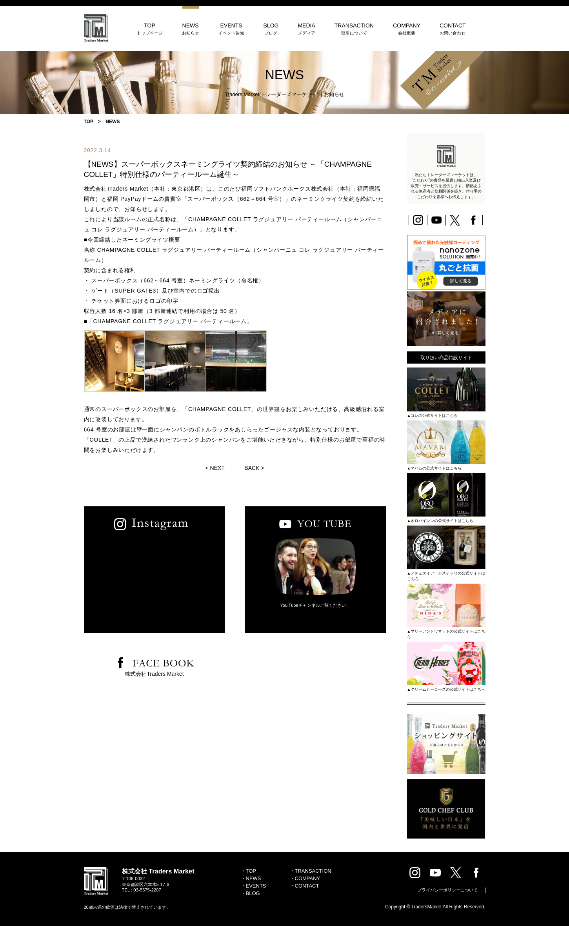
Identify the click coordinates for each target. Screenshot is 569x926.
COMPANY (406, 28)
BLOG (271, 28)
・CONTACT (304, 886)
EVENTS (231, 28)
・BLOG (250, 893)
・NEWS (251, 878)
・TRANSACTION (310, 871)
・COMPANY (305, 878)
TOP (150, 28)
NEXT (217, 468)
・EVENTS (253, 886)
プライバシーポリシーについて (447, 890)
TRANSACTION (354, 28)
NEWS (190, 28)
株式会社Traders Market (154, 674)
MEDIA (306, 28)
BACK (251, 468)
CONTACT (453, 28)
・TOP (248, 871)
